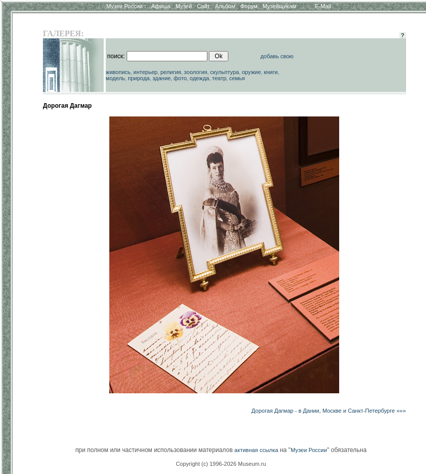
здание (161, 78)
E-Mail (323, 6)
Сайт (203, 6)
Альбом (225, 6)
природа (139, 78)
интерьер (145, 72)
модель (115, 78)
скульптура (224, 72)
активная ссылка (256, 450)
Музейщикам (279, 6)
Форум (248, 6)
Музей (184, 6)
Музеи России (126, 6)
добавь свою (277, 56)
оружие (251, 72)
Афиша (161, 6)
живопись (118, 72)
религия (170, 72)
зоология (195, 72)
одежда (199, 78)
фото (180, 78)
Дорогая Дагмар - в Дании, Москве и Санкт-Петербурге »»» (328, 411)
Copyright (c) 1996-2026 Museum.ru (221, 464)
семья (237, 78)
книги (270, 72)
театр (219, 78)
